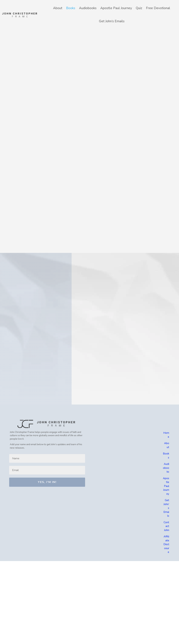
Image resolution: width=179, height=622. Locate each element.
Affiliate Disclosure (166, 544)
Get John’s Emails (112, 21)
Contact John (166, 526)
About (57, 8)
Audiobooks (88, 8)
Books (70, 8)
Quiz (139, 8)
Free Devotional (158, 8)
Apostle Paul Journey (116, 8)
